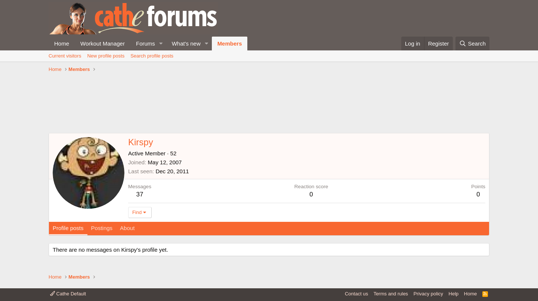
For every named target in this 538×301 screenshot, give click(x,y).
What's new (186, 43)
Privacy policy (428, 294)
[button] (161, 43)
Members (229, 43)
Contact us (356, 294)
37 (139, 194)
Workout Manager (102, 43)
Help (454, 294)
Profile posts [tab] (68, 228)
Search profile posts (151, 56)
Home (61, 43)
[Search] (472, 43)
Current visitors (65, 56)
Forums (145, 43)
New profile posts (105, 56)
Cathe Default (68, 294)
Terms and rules (391, 294)
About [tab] (127, 228)
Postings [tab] (102, 228)
